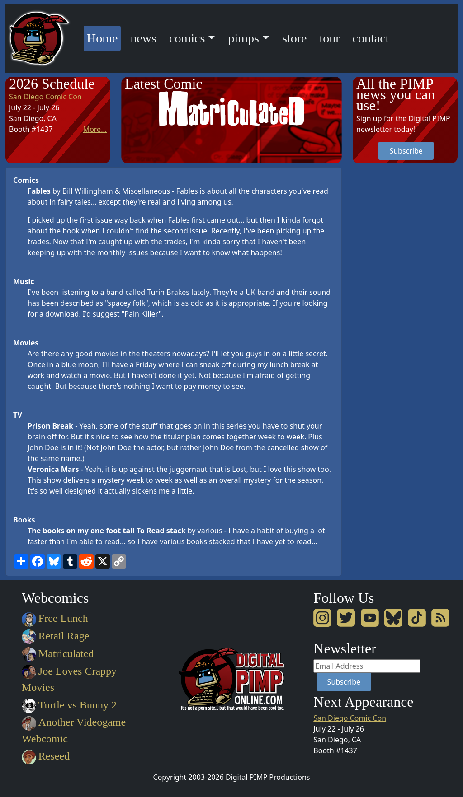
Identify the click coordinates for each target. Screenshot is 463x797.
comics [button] (187, 38)
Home (104, 36)
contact (371, 38)
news (143, 38)
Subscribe (405, 151)
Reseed (46, 756)
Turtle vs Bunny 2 (69, 705)
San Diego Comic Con (45, 97)
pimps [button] (243, 38)
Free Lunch (55, 618)
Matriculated (58, 653)
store (294, 38)
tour (329, 38)
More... (95, 129)
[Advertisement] (389, 302)
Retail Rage (55, 636)
